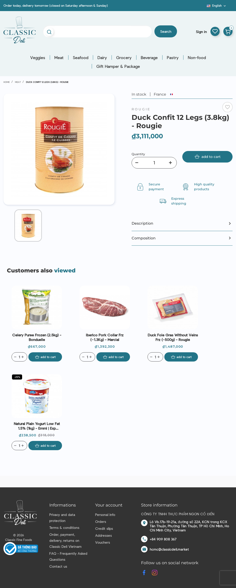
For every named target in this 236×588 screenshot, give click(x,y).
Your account (108, 505)
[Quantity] (154, 163)
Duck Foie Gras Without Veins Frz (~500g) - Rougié (173, 337)
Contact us (58, 566)
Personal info (105, 515)
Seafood (80, 57)
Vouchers (102, 542)
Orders (100, 521)
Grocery (124, 57)
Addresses (103, 535)
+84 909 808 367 (163, 539)
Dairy (102, 57)
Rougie (141, 109)
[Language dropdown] (217, 6)
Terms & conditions (64, 527)
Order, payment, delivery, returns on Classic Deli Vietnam (65, 540)
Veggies (37, 57)
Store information (159, 505)
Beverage (149, 57)
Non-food (197, 57)
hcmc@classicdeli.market (169, 549)
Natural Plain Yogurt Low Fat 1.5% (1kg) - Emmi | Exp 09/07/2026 (37, 426)
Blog (204, 7)
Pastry (173, 57)
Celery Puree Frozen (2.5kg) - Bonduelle (36, 337)
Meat (59, 57)
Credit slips (104, 528)
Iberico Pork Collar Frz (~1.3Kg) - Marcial (105, 337)
